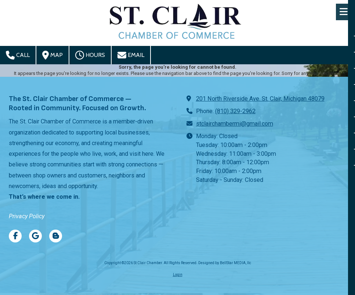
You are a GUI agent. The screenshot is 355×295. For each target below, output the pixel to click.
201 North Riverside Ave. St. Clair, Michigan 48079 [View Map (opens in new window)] (260, 98)
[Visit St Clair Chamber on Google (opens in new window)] (35, 236)
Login (177, 275)
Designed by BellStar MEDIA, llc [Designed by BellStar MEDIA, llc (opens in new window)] (224, 263)
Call (18, 55)
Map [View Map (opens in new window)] (52, 55)
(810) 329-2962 (235, 111)
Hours (90, 55)
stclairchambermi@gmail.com (234, 123)
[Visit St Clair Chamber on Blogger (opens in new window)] (55, 236)
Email (130, 55)
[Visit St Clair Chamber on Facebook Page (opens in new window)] (15, 236)
